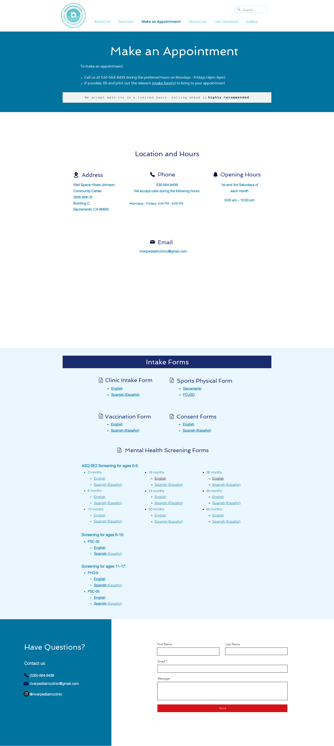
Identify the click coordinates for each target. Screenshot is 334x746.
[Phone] (152, 174)
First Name (164, 644)
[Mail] (152, 242)
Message (164, 678)
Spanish (108, 585)
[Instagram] (26, 693)
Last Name (233, 644)
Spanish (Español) (125, 394)
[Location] (76, 175)
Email (161, 661)
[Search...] (250, 10)
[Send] (222, 708)
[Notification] (215, 174)
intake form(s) (164, 82)
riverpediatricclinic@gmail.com (163, 251)
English (99, 579)
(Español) (197, 430)
